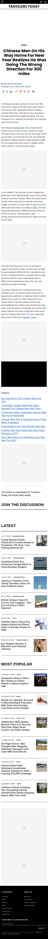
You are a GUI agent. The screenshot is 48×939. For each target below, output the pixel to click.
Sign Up (41, 928)
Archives (5, 897)
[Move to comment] (33, 91)
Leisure (4, 902)
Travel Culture (7, 908)
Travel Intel (6, 914)
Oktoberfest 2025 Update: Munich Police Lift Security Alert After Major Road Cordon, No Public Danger (16, 726)
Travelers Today (29, 317)
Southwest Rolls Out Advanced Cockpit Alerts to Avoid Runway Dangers (16, 564)
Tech (14, 618)
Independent (19, 128)
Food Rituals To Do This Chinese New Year (23, 426)
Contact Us (28, 900)
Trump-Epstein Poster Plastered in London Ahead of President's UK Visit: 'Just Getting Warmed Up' (17, 544)
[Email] (28, 91)
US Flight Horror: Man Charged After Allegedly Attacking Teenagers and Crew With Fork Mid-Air (14, 747)
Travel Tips (20, 718)
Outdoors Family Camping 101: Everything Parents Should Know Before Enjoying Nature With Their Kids (17, 791)
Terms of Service (30, 902)
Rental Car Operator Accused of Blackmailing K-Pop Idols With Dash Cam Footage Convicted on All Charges (17, 704)
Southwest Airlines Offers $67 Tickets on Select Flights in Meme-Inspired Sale (15, 682)
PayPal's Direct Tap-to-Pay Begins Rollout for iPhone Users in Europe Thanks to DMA (15, 626)
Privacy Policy (29, 905)
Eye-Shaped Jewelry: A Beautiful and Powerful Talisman (13, 646)
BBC (35, 208)
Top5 (3, 905)
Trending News (18, 536)
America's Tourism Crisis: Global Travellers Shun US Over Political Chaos (15, 583)
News (24, 45)
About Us (27, 897)
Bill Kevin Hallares (13, 83)
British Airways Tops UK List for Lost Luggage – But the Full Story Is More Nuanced (16, 604)
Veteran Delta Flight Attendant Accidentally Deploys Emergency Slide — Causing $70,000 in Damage (16, 769)
